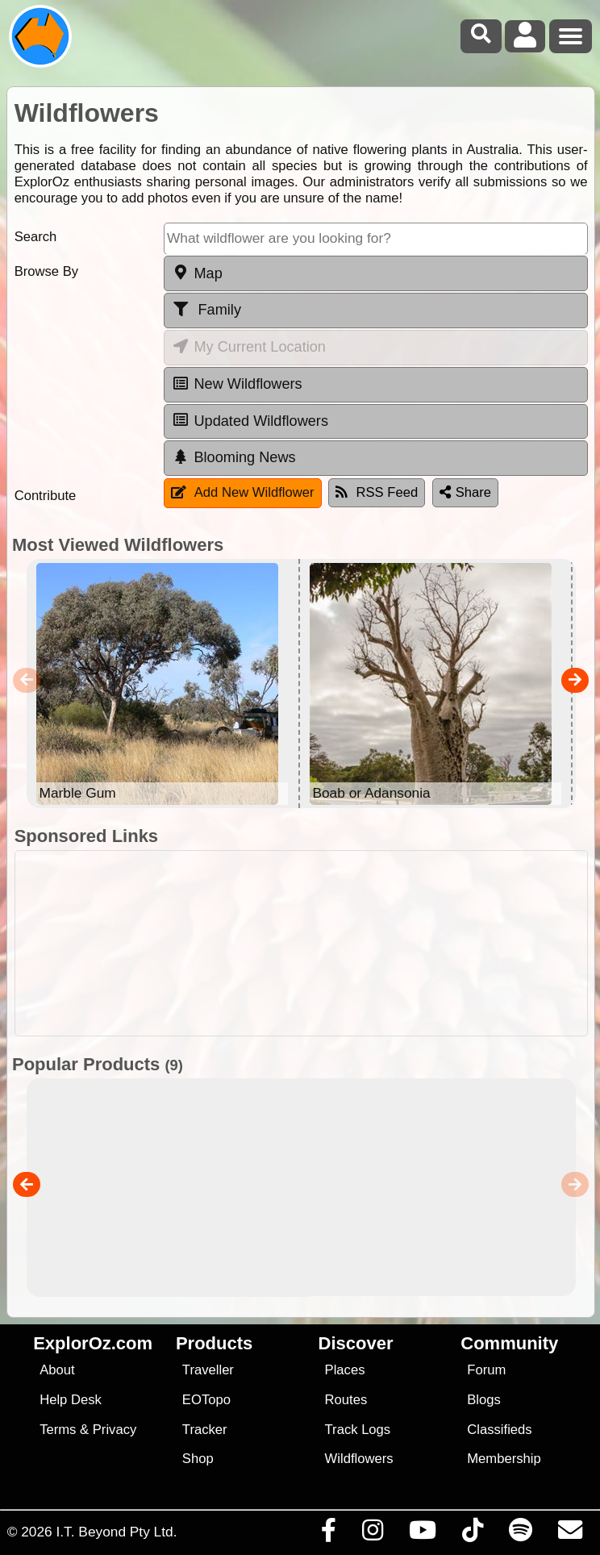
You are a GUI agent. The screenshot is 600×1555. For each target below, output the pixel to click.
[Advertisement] (301, 943)
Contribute (46, 495)
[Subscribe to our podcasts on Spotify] (520, 1534)
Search (36, 236)
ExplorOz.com (92, 1343)
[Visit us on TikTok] (472, 1534)
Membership (503, 1458)
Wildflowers (359, 1458)
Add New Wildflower (243, 492)
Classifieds (499, 1429)
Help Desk (71, 1399)
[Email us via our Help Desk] (570, 1534)
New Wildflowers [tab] (237, 384)
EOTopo (206, 1399)
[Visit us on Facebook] (328, 1534)
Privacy (115, 1429)
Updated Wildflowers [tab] (250, 420)
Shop (198, 1458)
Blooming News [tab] (234, 457)
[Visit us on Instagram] (372, 1534)
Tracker (204, 1429)
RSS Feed (376, 492)
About (57, 1370)
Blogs (484, 1399)
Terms (58, 1429)
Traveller (208, 1370)
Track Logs (358, 1429)
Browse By (46, 271)
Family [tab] (206, 310)
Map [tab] (197, 273)
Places (345, 1370)
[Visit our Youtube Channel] (422, 1534)
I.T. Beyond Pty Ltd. (116, 1532)
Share (465, 492)
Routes (346, 1399)
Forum (486, 1370)
